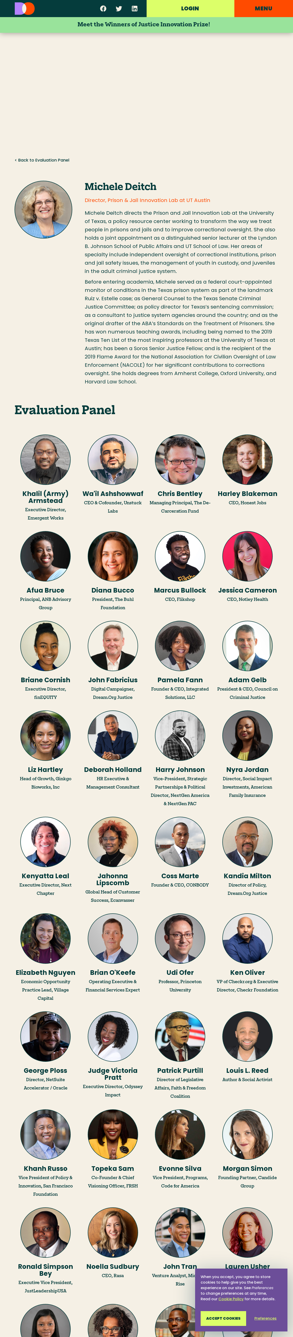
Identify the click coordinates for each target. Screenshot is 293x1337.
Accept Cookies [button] (223, 1318)
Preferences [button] (265, 1318)
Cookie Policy (231, 1299)
